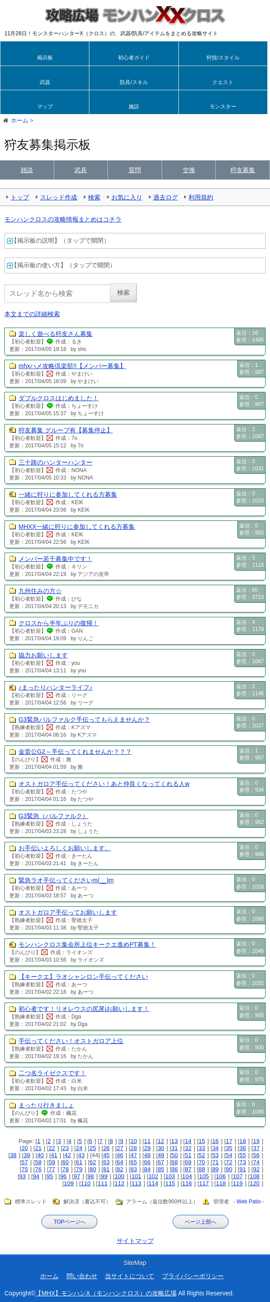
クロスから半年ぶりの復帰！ (58, 623)
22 (51, 1148)
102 (153, 1176)
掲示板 (45, 58)
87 (188, 1169)
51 (188, 1155)
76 (38, 1169)
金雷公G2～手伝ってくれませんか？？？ (75, 751)
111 (102, 1183)
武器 (45, 82)
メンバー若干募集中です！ (55, 558)
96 (63, 1176)
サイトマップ (135, 1240)
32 (188, 1148)
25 (92, 1148)
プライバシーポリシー (193, 1276)
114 (153, 1183)
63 (106, 1162)
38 (13, 1155)
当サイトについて (129, 1276)
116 (187, 1183)
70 (202, 1162)
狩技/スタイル (223, 58)
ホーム (49, 1276)
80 (92, 1169)
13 (174, 1141)
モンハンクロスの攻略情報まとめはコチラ (63, 219)
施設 (134, 106)
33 (202, 1148)
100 (119, 1176)
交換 (189, 169)
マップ (45, 106)
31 (174, 1148)
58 (38, 1162)
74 (256, 1162)
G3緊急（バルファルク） (53, 815)
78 (65, 1169)
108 (254, 1176)
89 (215, 1169)
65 (133, 1162)
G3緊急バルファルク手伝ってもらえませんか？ (84, 719)
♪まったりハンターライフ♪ (55, 687)
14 (188, 1141)
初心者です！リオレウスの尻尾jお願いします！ (83, 1008)
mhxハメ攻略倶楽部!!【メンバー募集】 (72, 365)
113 (136, 1183)
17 (229, 1141)
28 (133, 1148)
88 (202, 1169)
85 (161, 1169)
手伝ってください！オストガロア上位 (70, 1040)
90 (229, 1169)
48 (147, 1155)
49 (161, 1155)
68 (174, 1162)
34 (215, 1148)
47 (133, 1155)
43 (81, 1155)
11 (147, 1141)
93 (22, 1176)
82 (120, 1169)
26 (106, 1148)
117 (204, 1183)
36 (243, 1148)
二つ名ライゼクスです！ (52, 1073)
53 (215, 1155)
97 (77, 1176)
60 (65, 1162)
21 (38, 1148)
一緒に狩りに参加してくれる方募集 (67, 494)
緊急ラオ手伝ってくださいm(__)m (66, 880)
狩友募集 (242, 169)
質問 (135, 169)
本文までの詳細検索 (32, 313)
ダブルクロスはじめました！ (58, 398)
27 (120, 1148)
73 (243, 1162)
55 (243, 1155)
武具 (80, 169)
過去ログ (165, 197)
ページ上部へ (200, 1222)
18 (243, 1141)
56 (256, 1155)
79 (79, 1169)
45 (106, 1155)
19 (256, 1141)
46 (120, 1155)
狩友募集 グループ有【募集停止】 (65, 430)
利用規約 (201, 197)
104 (187, 1176)
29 (147, 1148)
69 (188, 1162)
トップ (20, 197)
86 (174, 1169)
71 (215, 1162)
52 (202, 1155)
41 (54, 1155)
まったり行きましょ (46, 1105)
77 (51, 1169)
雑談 (27, 169)
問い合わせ (82, 1276)
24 (79, 1148)
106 (221, 1176)
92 (256, 1169)
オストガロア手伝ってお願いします (67, 912)
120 (254, 1183)
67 (161, 1162)
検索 (94, 197)
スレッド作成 (58, 197)
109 (69, 1183)
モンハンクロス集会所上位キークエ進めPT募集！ (87, 944)
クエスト (222, 82)
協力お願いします (43, 655)
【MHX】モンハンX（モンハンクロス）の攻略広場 (105, 1293)
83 (133, 1169)
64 (120, 1162)
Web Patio (249, 1202)
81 (106, 1169)
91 (243, 1169)
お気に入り (126, 197)
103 (170, 1176)
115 (170, 1183)
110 (85, 1183)
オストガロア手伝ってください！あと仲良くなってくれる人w (103, 783)
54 (229, 1155)
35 (229, 1148)
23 (65, 1148)
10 (133, 1141)
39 (27, 1155)
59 (51, 1162)
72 (229, 1162)
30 (161, 1148)
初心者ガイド (134, 58)
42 (67, 1155)
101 (136, 1176)
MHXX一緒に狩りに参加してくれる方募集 (76, 526)
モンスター (223, 106)
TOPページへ (69, 1222)
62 (92, 1162)
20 (25, 1148)
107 (238, 1176)
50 (174, 1155)
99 (104, 1176)
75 (25, 1169)
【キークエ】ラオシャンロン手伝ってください (83, 976)
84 (147, 1169)
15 (202, 1141)
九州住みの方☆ (40, 590)
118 (221, 1183)
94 (36, 1176)
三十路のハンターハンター (55, 462)
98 (90, 1176)
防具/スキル (134, 82)
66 (147, 1162)
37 (256, 1148)
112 (119, 1183)
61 (79, 1162)
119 (238, 1183)
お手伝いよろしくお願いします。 (64, 848)
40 (40, 1155)
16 (215, 1141)
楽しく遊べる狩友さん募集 (55, 333)
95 (49, 1176)
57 (25, 1162)
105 (204, 1176)
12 (161, 1141)
